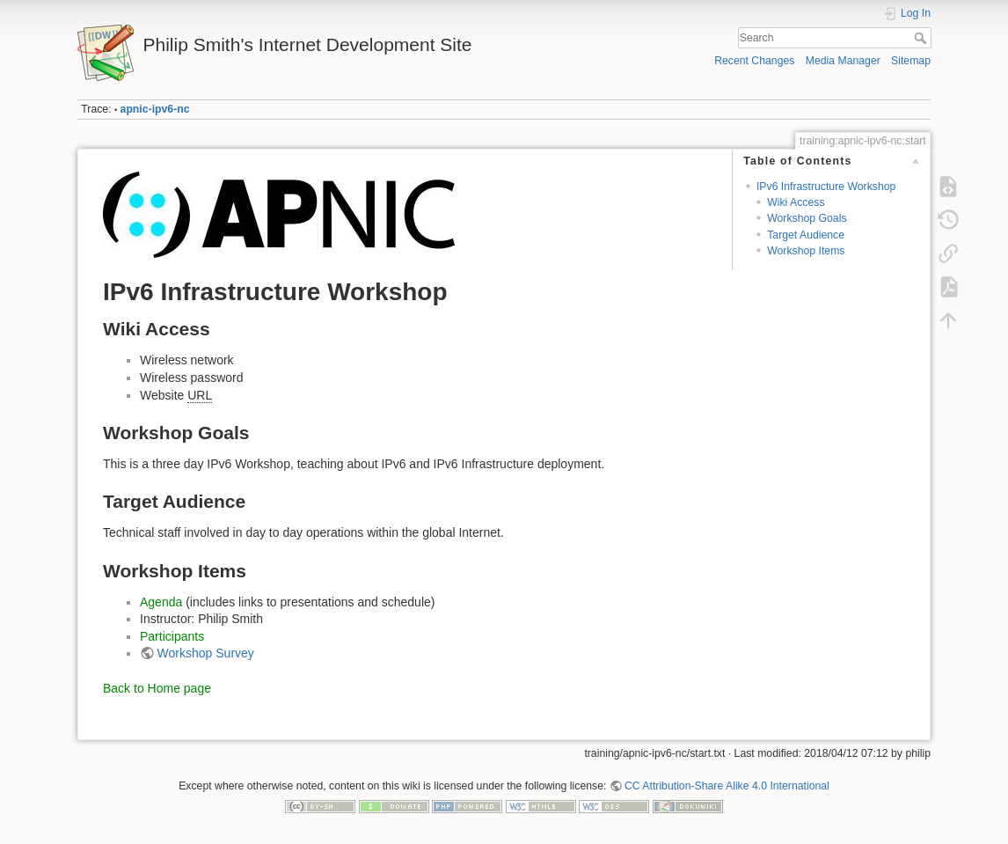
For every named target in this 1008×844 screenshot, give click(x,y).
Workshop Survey (205, 653)
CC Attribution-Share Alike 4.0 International (727, 786)
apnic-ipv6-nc (155, 109)
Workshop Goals (806, 218)
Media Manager (843, 61)
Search (922, 38)
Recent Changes (754, 61)
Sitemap (911, 61)
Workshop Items (805, 251)
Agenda (161, 602)
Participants (172, 636)
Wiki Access (795, 202)
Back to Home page (157, 688)
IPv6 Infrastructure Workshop (825, 186)
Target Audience (805, 235)
